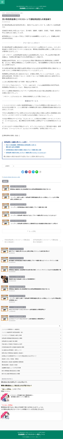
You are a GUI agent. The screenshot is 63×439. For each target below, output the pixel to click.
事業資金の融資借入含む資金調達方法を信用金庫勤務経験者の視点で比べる (31, 189)
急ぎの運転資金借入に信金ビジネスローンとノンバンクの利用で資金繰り (31, 432)
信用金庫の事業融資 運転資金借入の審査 (11, 177)
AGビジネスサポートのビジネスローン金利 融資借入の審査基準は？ (28, 313)
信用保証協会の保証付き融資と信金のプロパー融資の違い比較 (25, 150)
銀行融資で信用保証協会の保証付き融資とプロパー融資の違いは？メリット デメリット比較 (35, 262)
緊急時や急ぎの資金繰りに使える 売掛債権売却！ (23, 282)
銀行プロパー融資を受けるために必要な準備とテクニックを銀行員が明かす (30, 253)
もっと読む (32, 233)
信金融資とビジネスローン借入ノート (31, 8)
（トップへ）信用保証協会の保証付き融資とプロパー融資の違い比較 (29, 207)
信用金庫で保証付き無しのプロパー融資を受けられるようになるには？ (28, 152)
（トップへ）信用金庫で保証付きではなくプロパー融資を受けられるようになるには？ (34, 215)
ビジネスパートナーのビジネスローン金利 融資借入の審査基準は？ (28, 322)
